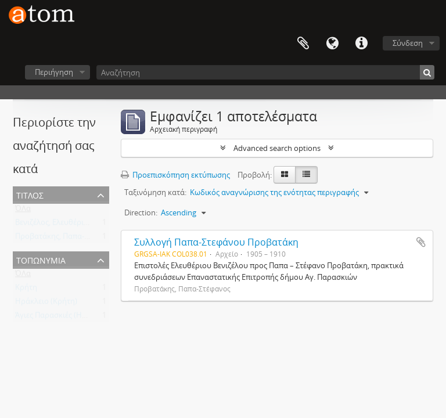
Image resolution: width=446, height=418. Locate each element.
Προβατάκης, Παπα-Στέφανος (66, 238)
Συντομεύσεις (361, 43)
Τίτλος (30, 194)
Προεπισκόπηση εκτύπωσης (175, 175)
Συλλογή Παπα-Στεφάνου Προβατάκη (216, 242)
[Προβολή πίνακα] (306, 174)
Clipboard (303, 43)
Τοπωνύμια (41, 259)
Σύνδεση (408, 43)
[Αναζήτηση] (265, 72)
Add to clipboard (421, 242)
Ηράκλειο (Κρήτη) (46, 303)
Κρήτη (26, 289)
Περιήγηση (54, 72)
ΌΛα (23, 211)
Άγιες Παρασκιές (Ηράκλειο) (63, 317)
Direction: (140, 212)
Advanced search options (277, 148)
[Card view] (285, 174)
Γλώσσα (332, 43)
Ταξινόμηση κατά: (155, 192)
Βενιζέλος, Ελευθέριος (53, 224)
